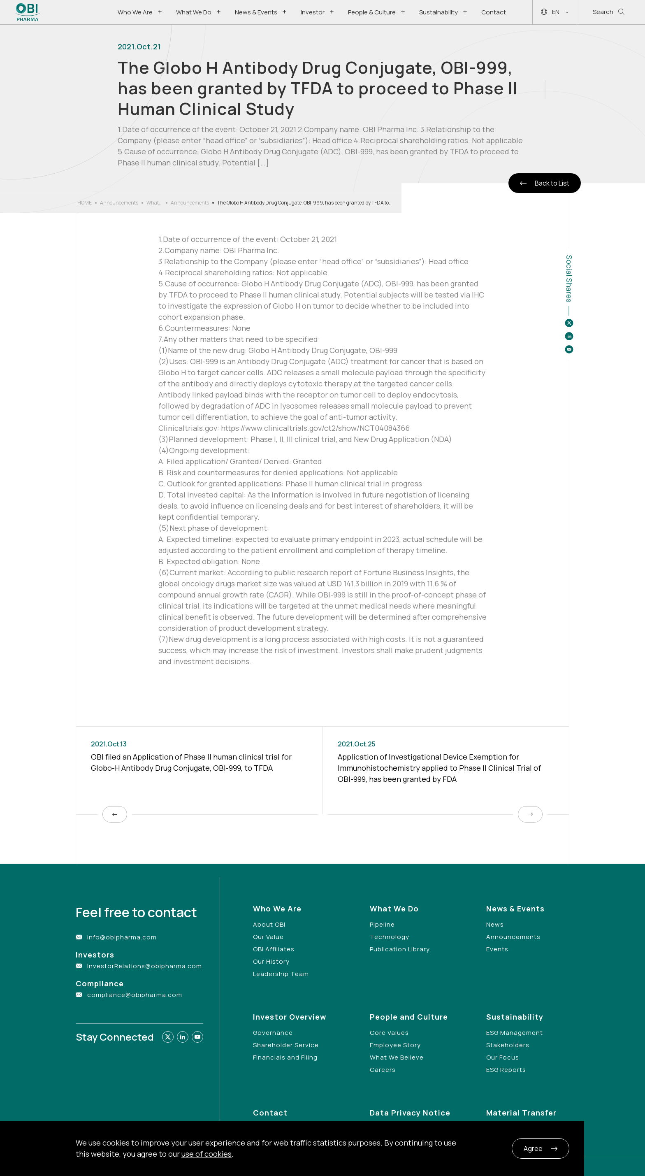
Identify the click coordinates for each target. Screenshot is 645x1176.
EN (554, 12)
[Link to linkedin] (182, 1037)
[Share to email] (569, 349)
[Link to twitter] (168, 1037)
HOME (84, 202)
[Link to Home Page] (28, 12)
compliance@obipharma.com (134, 994)
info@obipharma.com (122, 937)
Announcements (119, 202)
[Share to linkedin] (569, 336)
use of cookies (206, 1154)
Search (608, 12)
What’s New (154, 203)
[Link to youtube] (197, 1037)
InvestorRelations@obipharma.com (144, 966)
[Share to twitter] (569, 323)
